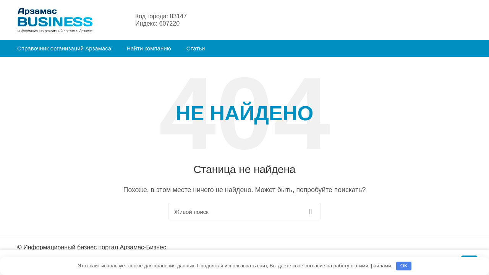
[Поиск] (244, 211)
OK (404, 266)
